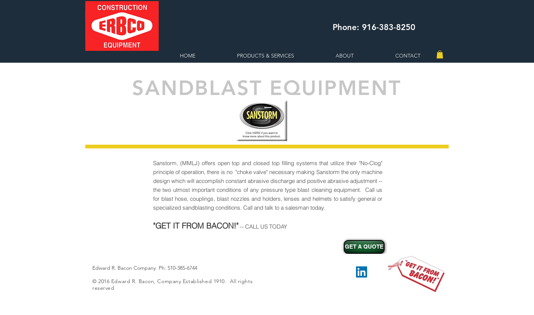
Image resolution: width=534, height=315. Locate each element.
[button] (439, 54)
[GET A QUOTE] (364, 247)
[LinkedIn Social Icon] (361, 272)
